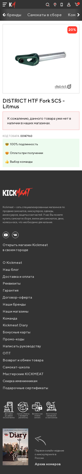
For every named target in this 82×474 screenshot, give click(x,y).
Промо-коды (13, 339)
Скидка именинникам (20, 381)
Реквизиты (12, 283)
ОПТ (7, 353)
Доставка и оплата (18, 277)
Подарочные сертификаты (25, 388)
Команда (10, 318)
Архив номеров (48, 464)
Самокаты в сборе (44, 14)
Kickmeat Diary (15, 325)
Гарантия (11, 290)
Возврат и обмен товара (23, 360)
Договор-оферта (17, 297)
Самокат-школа (16, 367)
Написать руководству (22, 346)
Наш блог (11, 270)
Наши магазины (15, 311)
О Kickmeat (12, 263)
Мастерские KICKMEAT (23, 374)
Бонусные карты (16, 332)
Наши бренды (14, 304)
